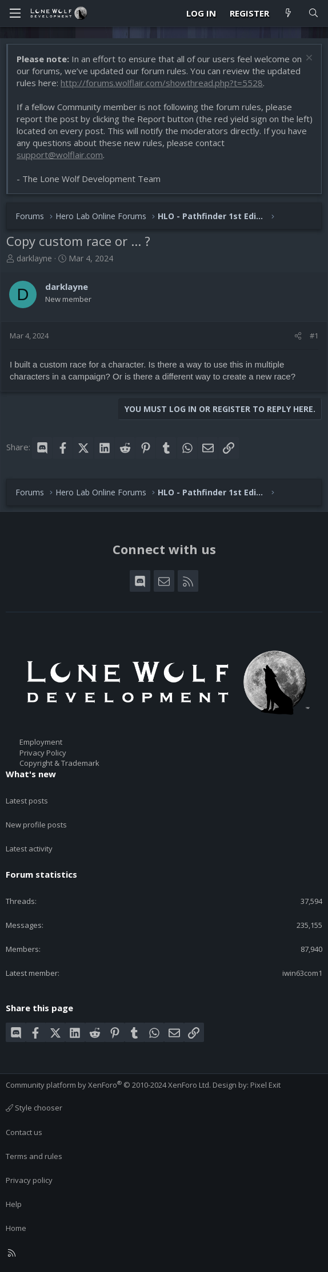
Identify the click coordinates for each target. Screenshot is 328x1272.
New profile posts (36, 824)
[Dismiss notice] (308, 59)
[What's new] (288, 13)
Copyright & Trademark (59, 763)
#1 (314, 335)
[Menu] (14, 13)
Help (14, 1204)
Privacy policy (29, 1180)
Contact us (24, 1132)
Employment (40, 742)
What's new (31, 774)
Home (16, 1228)
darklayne (34, 258)
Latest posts (27, 800)
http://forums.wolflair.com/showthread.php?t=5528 (162, 82)
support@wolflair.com (60, 154)
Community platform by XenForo (108, 1085)
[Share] (298, 335)
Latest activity (29, 848)
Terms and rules (34, 1156)
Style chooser (34, 1108)
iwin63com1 (302, 973)
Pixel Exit (265, 1085)
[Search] (313, 13)
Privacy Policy (42, 753)
